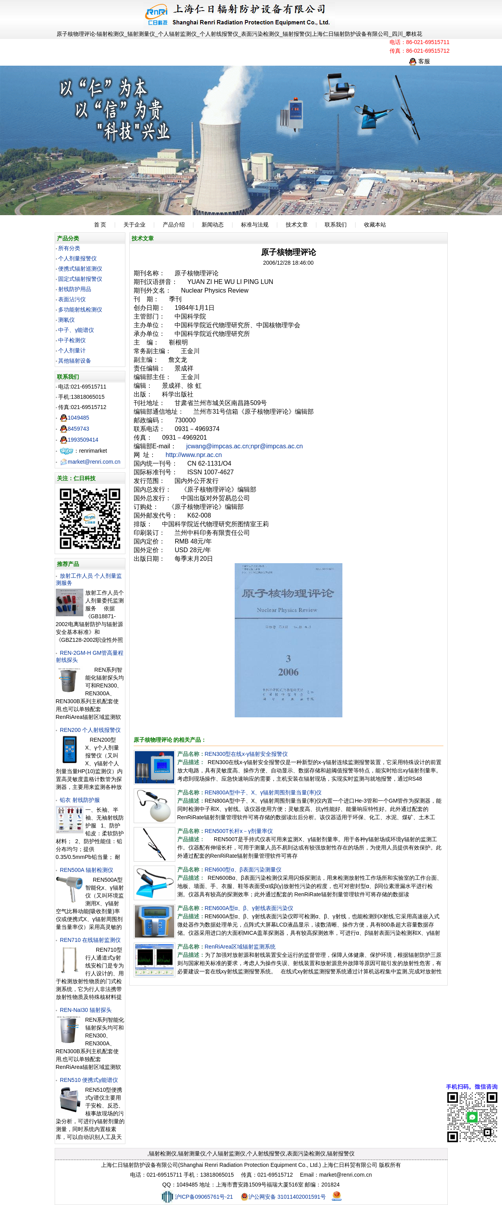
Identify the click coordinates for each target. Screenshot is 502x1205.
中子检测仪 (72, 340)
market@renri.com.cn (90, 462)
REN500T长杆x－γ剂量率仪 (239, 831)
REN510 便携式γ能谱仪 (89, 1080)
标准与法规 (254, 224)
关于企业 (134, 224)
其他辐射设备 (74, 360)
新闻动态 (213, 224)
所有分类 (69, 248)
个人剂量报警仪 (77, 258)
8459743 (74, 429)
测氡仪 (66, 320)
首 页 (100, 224)
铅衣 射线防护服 (80, 800)
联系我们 (336, 224)
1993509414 (79, 440)
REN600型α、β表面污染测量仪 (243, 869)
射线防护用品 (74, 289)
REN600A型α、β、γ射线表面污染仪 (249, 908)
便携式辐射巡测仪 (80, 268)
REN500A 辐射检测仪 (86, 870)
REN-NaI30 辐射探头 (85, 1010)
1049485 (74, 418)
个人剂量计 (72, 350)
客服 (419, 61)
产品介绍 (174, 224)
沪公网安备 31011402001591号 (283, 1197)
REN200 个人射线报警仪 (90, 730)
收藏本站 (375, 224)
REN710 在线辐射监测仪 (90, 940)
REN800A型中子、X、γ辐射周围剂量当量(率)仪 (263, 792)
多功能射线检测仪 (80, 309)
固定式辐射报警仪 (80, 279)
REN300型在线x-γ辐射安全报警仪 (246, 754)
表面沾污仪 (72, 299)
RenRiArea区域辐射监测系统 (240, 946)
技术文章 (297, 224)
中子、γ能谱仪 (76, 330)
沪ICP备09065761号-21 (196, 1197)
